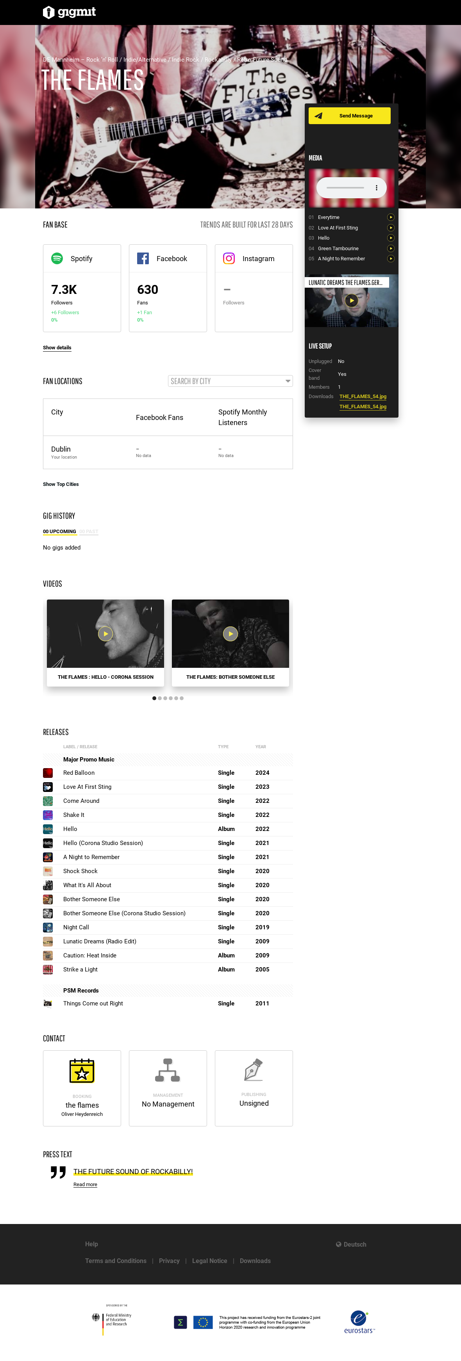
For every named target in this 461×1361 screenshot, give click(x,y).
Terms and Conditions (116, 1261)
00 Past (88, 532)
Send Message (356, 116)
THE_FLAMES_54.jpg (362, 396)
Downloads (255, 1261)
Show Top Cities (61, 484)
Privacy (169, 1261)
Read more (85, 1185)
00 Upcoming (60, 532)
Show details (57, 347)
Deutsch (355, 1244)
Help (91, 1244)
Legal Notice (209, 1261)
